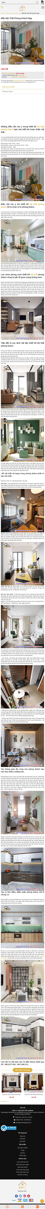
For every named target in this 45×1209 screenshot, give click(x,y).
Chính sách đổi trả (22, 1167)
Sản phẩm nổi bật (22, 1147)
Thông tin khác (7, 91)
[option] (11, 1087)
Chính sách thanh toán (22, 1172)
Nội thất (22, 1153)
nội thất (34, 274)
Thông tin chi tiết (8, 87)
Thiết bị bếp (22, 1155)
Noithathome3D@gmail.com (23, 1122)
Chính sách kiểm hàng (22, 1169)
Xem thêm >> (4, 1101)
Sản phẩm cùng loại (22, 1070)
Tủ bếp (22, 1150)
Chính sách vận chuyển (22, 1164)
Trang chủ (22, 1136)
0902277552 (14, 77)
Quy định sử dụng (22, 1174)
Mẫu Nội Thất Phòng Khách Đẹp (11, 1094)
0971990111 (23, 77)
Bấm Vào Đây (20, 73)
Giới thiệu (22, 1138)
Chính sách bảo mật (22, 1162)
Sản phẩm (22, 1141)
